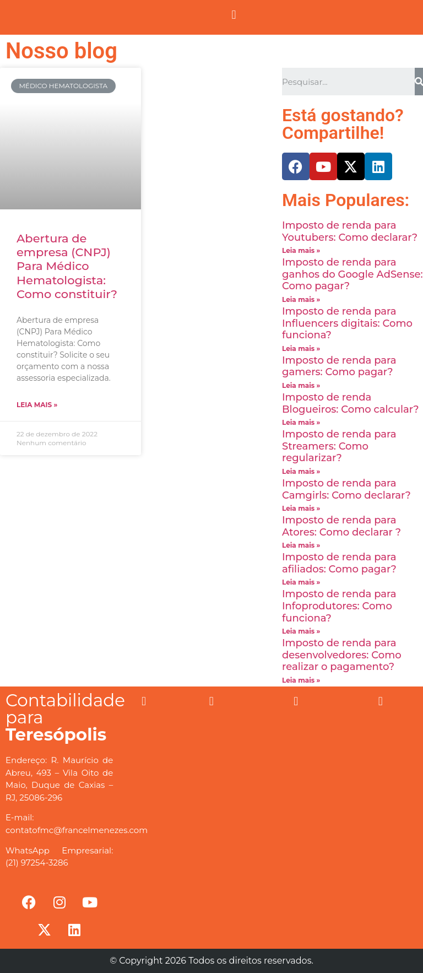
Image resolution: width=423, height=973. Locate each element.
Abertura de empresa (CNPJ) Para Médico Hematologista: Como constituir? (67, 266)
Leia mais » (37, 405)
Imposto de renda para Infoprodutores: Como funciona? (339, 606)
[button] (234, 15)
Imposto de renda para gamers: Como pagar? (339, 366)
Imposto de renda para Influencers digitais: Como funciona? (347, 323)
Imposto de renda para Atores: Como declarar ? (341, 526)
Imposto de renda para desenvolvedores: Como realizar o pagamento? (342, 655)
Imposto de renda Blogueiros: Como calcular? (350, 403)
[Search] (419, 81)
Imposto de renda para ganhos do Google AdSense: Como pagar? (352, 274)
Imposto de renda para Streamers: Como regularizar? (339, 446)
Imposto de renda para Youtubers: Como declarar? (349, 231)
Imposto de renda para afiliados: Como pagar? (339, 563)
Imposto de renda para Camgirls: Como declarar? (346, 489)
